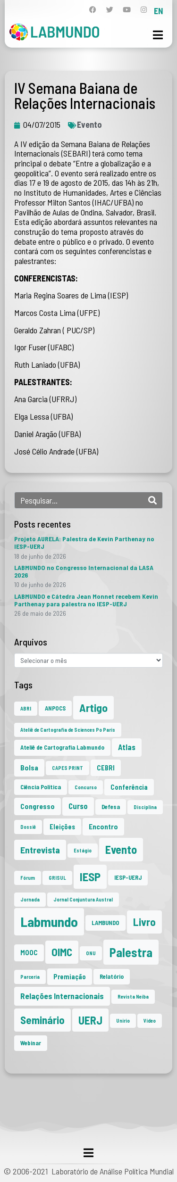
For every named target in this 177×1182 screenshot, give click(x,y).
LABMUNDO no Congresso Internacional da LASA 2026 (83, 571)
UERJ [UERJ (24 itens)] (90, 1020)
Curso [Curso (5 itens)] (78, 806)
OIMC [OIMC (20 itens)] (61, 952)
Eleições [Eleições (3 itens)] (62, 827)
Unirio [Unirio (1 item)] (123, 1020)
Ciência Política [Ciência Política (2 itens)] (40, 787)
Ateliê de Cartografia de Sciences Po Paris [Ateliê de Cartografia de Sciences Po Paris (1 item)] (67, 730)
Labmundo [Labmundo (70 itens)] (49, 921)
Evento (89, 124)
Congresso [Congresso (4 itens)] (37, 806)
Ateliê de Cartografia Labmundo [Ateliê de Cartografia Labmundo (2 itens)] (62, 747)
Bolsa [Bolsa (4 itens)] (29, 767)
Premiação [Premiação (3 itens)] (69, 977)
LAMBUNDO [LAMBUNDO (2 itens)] (105, 922)
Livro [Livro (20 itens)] (144, 921)
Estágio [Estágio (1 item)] (83, 850)
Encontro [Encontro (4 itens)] (103, 826)
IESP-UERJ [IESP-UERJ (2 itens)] (128, 877)
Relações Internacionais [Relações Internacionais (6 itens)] (62, 995)
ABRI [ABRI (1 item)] (25, 708)
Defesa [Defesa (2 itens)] (110, 806)
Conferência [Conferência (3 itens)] (129, 787)
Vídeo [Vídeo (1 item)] (149, 1020)
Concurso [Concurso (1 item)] (86, 787)
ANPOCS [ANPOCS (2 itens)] (55, 708)
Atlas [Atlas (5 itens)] (126, 747)
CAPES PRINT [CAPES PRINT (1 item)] (67, 768)
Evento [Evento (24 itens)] (121, 849)
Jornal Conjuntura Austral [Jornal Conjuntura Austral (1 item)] (83, 899)
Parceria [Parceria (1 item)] (30, 977)
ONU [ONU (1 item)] (91, 953)
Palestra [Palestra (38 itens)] (131, 952)
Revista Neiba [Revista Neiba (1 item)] (133, 996)
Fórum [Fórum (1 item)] (27, 878)
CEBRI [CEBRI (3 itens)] (106, 768)
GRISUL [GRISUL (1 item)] (57, 878)
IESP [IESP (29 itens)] (90, 876)
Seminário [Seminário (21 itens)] (42, 1019)
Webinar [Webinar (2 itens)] (30, 1043)
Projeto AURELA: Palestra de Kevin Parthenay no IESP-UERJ (84, 542)
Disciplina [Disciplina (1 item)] (145, 807)
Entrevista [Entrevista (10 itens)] (40, 849)
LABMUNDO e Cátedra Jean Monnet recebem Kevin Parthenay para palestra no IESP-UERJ (86, 600)
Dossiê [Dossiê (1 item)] (28, 827)
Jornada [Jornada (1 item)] (30, 899)
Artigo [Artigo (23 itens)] (93, 707)
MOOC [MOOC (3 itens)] (29, 953)
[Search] (152, 500)
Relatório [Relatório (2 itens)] (112, 976)
